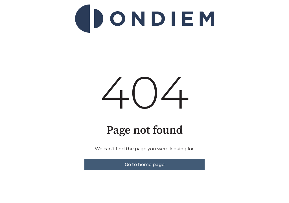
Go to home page (145, 164)
